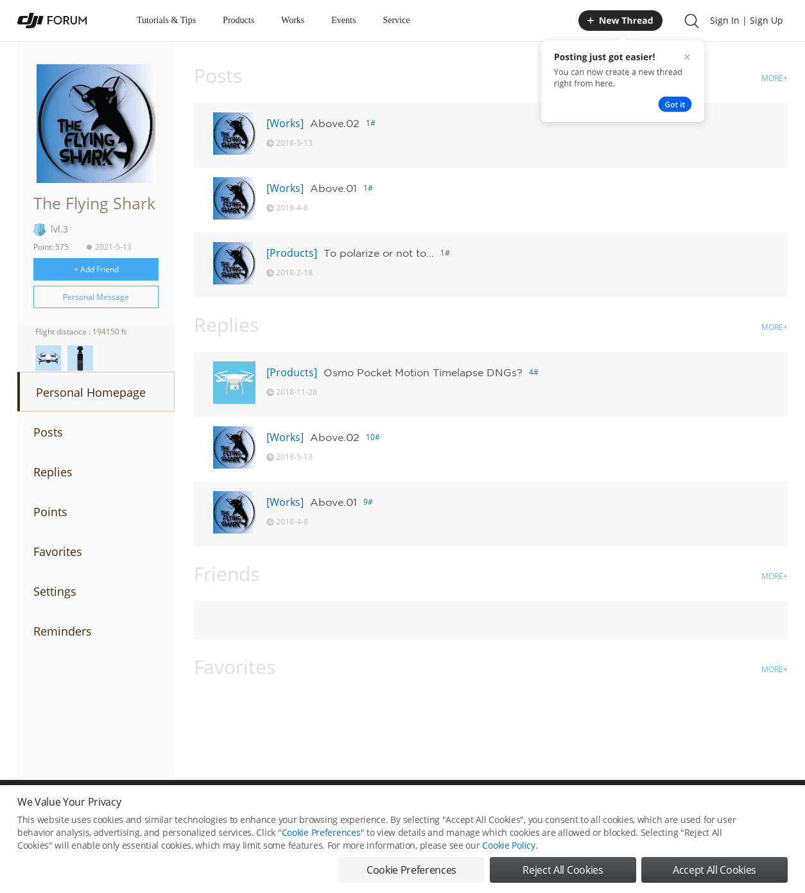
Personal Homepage (91, 392)
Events (343, 20)
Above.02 (334, 123)
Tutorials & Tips (166, 20)
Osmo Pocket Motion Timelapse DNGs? (423, 372)
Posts (48, 432)
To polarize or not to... (379, 253)
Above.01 (333, 188)
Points (50, 511)
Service (396, 20)
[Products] (291, 253)
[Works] (285, 123)
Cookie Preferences (321, 832)
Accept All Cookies (714, 870)
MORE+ (774, 78)
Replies (53, 472)
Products (238, 20)
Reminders (62, 631)
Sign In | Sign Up (746, 20)
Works (292, 20)
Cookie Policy (508, 845)
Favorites (57, 551)
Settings (54, 591)
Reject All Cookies (563, 870)
